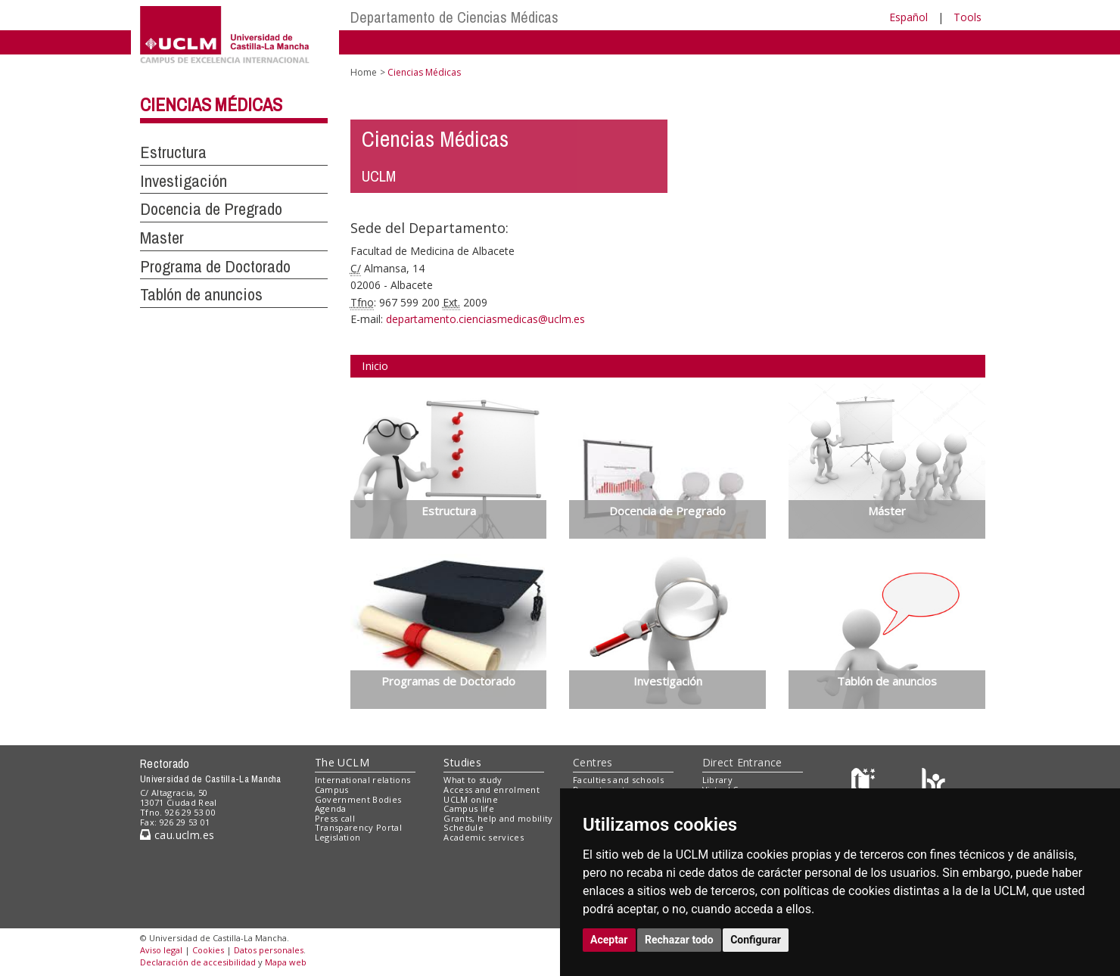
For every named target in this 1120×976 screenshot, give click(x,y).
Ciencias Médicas (211, 104)
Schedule (463, 827)
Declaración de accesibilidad (198, 962)
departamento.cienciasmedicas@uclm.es (485, 319)
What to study (472, 779)
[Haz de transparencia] (865, 783)
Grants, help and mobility (497, 818)
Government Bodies (358, 799)
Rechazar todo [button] (679, 940)
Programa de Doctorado (215, 266)
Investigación (183, 180)
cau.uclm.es (177, 835)
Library (717, 779)
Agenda (331, 808)
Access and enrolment (491, 789)
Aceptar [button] (609, 940)
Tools (968, 17)
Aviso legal (161, 950)
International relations (363, 779)
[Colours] (933, 783)
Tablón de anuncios (201, 294)
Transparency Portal (358, 827)
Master (162, 237)
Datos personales (268, 950)
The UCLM (342, 762)
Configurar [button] (755, 940)
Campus (332, 789)
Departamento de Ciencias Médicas (454, 17)
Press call (335, 818)
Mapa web (285, 962)
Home (363, 72)
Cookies (208, 950)
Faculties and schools (618, 779)
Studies (462, 762)
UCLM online (470, 799)
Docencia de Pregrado (211, 208)
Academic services (483, 837)
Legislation (338, 837)
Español (908, 17)
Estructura (173, 152)
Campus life (468, 808)
